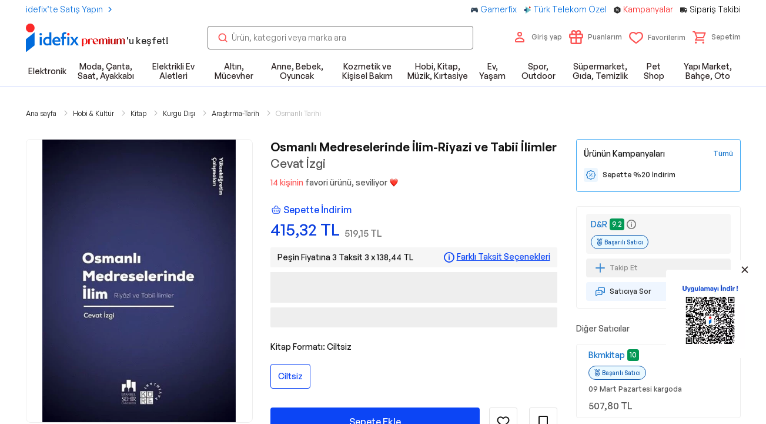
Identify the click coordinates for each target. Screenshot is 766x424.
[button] (717, 37)
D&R (599, 224)
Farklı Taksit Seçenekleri (503, 256)
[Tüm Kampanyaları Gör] (723, 153)
